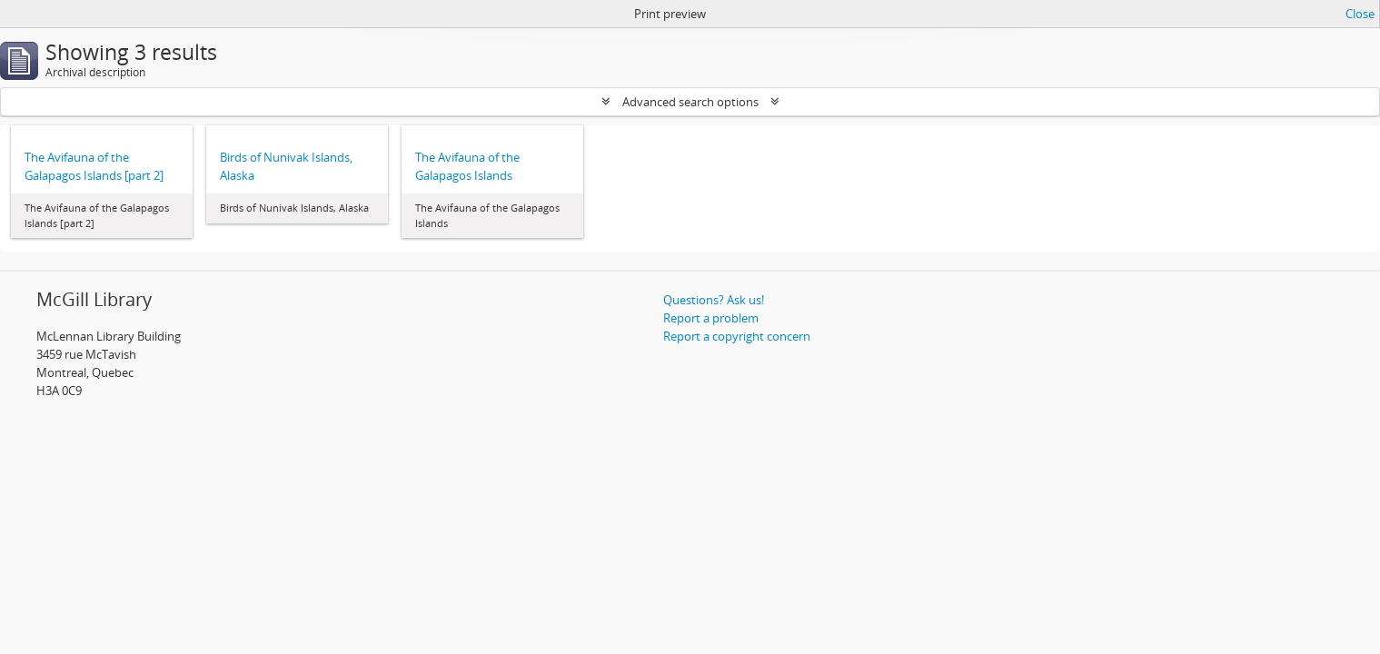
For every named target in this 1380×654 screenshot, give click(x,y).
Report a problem (711, 318)
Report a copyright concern (736, 336)
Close (1360, 13)
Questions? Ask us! (713, 300)
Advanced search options (690, 102)
